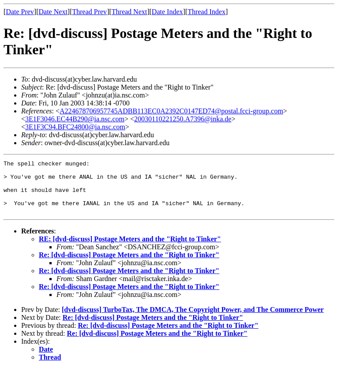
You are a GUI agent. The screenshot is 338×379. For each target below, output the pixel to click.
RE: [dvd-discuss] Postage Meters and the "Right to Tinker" (130, 249)
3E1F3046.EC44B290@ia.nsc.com (74, 119)
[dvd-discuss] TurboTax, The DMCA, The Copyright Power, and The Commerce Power (193, 320)
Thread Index (206, 11)
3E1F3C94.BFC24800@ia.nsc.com (75, 127)
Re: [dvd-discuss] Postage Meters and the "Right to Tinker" (129, 265)
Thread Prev (89, 11)
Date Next (53, 11)
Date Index (167, 11)
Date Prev (20, 11)
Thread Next (129, 11)
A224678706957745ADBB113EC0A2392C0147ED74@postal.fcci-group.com (171, 111)
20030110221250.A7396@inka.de (182, 119)
